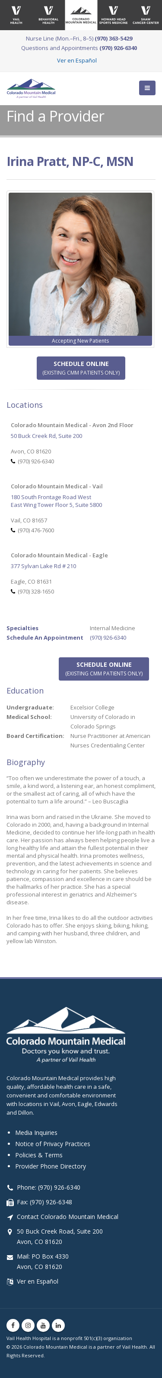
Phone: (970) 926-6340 (48, 1187)
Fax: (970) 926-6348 (44, 1202)
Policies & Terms (39, 1155)
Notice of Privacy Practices (52, 1144)
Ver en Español (77, 60)
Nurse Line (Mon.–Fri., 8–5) (79, 38)
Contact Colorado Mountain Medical (67, 1216)
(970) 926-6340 (108, 637)
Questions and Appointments (79, 48)
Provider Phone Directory (50, 1166)
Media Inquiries (36, 1132)
